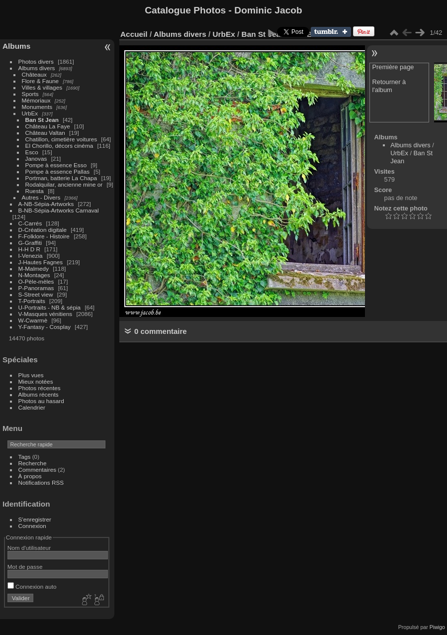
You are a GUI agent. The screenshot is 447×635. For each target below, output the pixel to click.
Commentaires (37, 469)
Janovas (36, 158)
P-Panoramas (36, 288)
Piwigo (437, 627)
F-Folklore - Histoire (44, 236)
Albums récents (38, 394)
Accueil (134, 34)
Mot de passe (25, 566)
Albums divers (36, 68)
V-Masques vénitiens (45, 314)
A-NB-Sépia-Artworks (46, 204)
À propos (30, 476)
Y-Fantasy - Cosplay (44, 326)
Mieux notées (35, 381)
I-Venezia (30, 255)
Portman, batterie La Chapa (61, 178)
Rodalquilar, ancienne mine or (64, 184)
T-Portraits (31, 301)
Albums (16, 46)
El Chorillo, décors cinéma (59, 145)
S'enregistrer (34, 519)
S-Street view (35, 294)
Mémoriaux (36, 100)
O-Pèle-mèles (36, 281)
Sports (30, 94)
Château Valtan (45, 132)
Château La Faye (47, 126)
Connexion (32, 526)
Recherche (32, 463)
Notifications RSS (41, 482)
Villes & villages (42, 87)
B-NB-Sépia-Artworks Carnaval (58, 210)
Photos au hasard (41, 401)
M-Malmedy (33, 268)
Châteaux (34, 74)
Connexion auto (32, 586)
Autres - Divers (41, 197)
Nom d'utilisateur (29, 547)
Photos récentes (39, 388)
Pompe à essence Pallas (57, 171)
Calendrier (31, 407)
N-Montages (34, 275)
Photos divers (36, 61)
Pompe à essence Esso (56, 165)
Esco (31, 152)
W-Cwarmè (33, 320)
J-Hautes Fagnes (40, 262)
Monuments (37, 107)
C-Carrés (30, 223)
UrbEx (30, 113)
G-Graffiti (30, 242)
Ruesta (34, 191)
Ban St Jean (42, 119)
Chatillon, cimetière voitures (61, 139)
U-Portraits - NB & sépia (49, 307)
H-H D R (29, 249)
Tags (24, 456)
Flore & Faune (40, 81)
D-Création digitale (42, 229)
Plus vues (31, 375)
